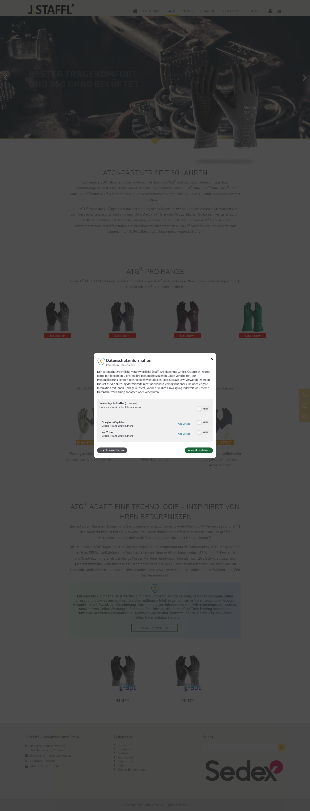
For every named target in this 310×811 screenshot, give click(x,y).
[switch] (203, 408)
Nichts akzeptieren (112, 450)
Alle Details (184, 424)
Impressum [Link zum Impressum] (112, 365)
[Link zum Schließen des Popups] (212, 359)
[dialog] (155, 405)
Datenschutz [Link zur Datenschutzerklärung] (128, 365)
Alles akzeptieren (198, 450)
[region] (155, 421)
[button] (199, 409)
